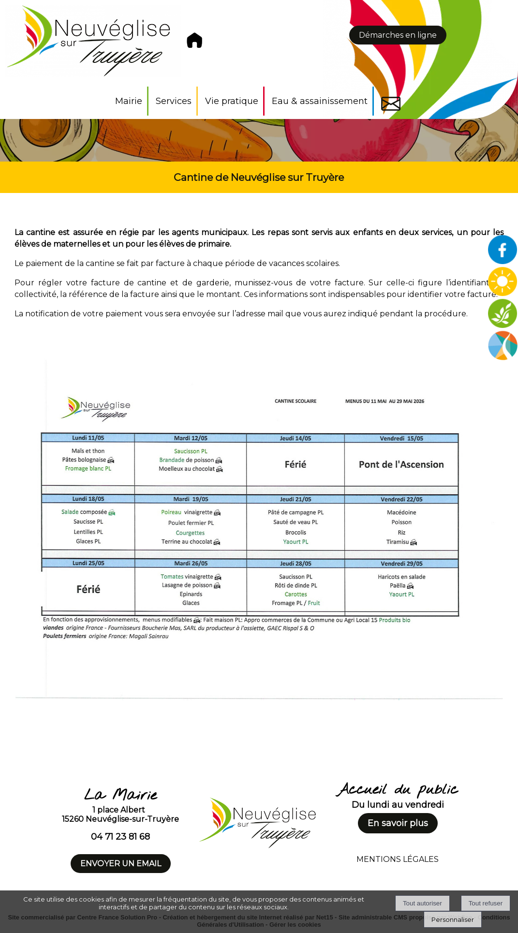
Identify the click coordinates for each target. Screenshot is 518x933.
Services (174, 101)
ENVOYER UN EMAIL (120, 863)
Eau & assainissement (320, 101)
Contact (390, 104)
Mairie (128, 101)
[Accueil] (106, 43)
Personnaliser (452, 919)
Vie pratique (231, 101)
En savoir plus (398, 823)
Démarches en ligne (398, 35)
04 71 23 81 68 (120, 836)
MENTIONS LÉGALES (397, 859)
